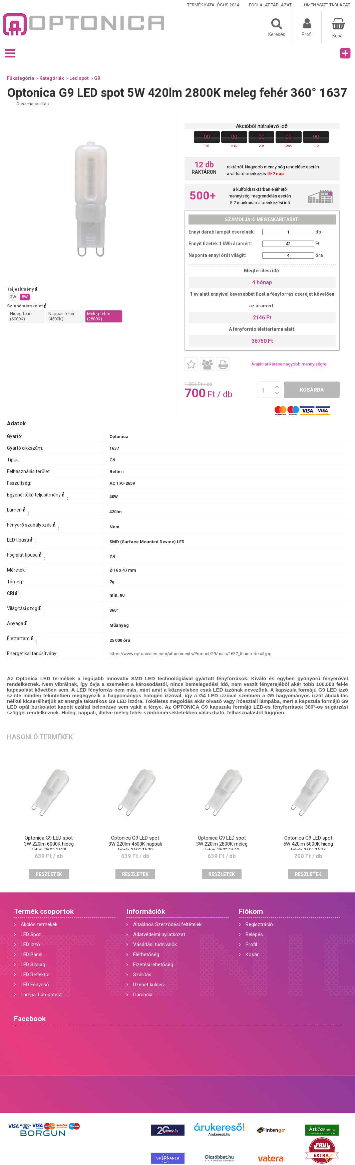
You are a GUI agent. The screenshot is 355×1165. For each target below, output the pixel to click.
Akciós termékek (39, 924)
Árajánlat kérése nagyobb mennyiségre (288, 364)
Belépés (254, 934)
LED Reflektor (35, 975)
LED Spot (31, 934)
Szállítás (142, 975)
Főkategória (20, 78)
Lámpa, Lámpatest (41, 995)
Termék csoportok (44, 911)
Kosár (252, 955)
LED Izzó (30, 944)
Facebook (30, 1019)
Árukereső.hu (219, 1134)
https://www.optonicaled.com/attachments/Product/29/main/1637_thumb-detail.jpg (190, 653)
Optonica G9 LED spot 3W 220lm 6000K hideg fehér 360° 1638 (49, 844)
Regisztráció (259, 924)
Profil (251, 944)
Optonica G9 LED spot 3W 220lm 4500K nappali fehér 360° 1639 (135, 844)
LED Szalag (33, 965)
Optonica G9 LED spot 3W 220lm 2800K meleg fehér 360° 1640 (222, 844)
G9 (97, 78)
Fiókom (251, 911)
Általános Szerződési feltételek (167, 924)
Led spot (79, 78)
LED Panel (31, 955)
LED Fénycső (35, 985)
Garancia (142, 995)
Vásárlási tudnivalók (155, 944)
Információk (145, 911)
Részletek (49, 874)
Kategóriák (51, 78)
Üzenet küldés (148, 985)
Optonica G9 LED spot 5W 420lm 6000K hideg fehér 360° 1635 (308, 844)
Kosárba (312, 390)
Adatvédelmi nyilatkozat (159, 934)
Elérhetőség (146, 955)
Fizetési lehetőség (153, 965)
